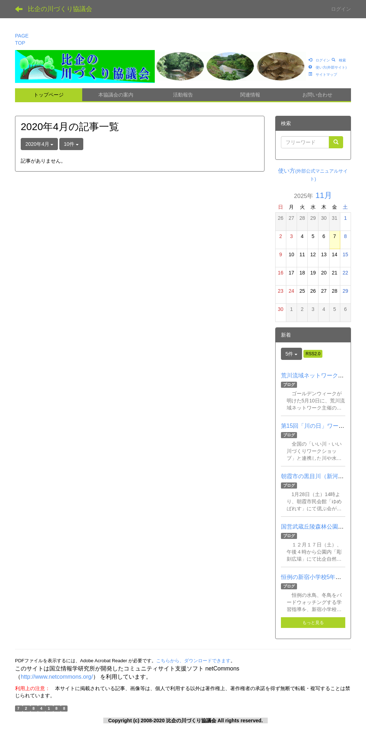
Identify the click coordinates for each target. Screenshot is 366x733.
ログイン (341, 9)
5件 (292, 354)
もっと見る (313, 622)
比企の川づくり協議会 (60, 9)
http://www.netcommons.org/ (57, 677)
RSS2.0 (313, 353)
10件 (71, 144)
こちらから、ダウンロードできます (193, 660)
